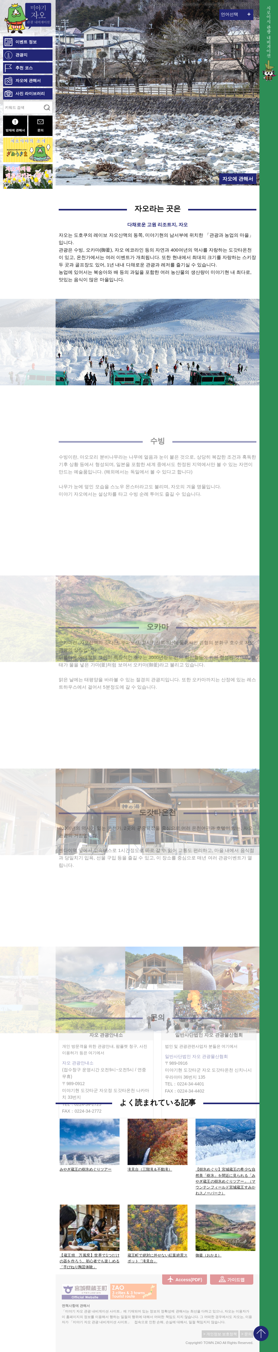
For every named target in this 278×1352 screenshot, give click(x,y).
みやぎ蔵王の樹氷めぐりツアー (86, 1169)
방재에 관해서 (15, 125)
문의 (40, 125)
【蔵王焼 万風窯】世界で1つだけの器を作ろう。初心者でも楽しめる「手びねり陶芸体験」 (90, 1261)
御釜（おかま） (208, 1255)
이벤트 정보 (26, 42)
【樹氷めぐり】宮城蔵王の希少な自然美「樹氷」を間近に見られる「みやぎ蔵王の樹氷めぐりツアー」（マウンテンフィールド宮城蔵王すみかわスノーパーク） (225, 1181)
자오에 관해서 (28, 80)
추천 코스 (24, 68)
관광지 (21, 55)
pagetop (261, 1333)
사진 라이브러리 (30, 93)
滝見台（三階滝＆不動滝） (150, 1169)
